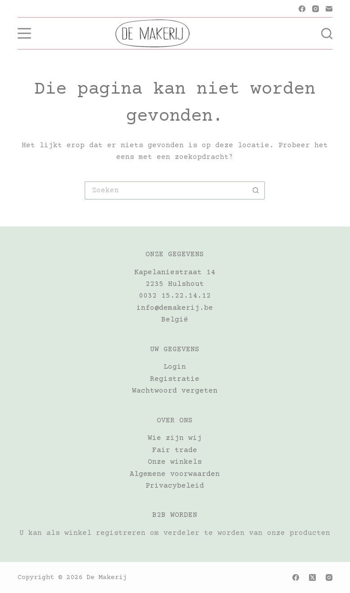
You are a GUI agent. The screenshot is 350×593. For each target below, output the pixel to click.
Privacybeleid (174, 486)
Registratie (175, 379)
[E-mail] (329, 8)
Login (175, 367)
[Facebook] (302, 8)
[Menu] (24, 33)
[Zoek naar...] (166, 190)
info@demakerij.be (174, 308)
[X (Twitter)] (312, 577)
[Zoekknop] (256, 190)
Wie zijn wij (175, 438)
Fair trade (174, 450)
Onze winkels (175, 462)
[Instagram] (315, 8)
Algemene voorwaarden (175, 474)
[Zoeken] (326, 33)
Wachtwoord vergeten (175, 391)
